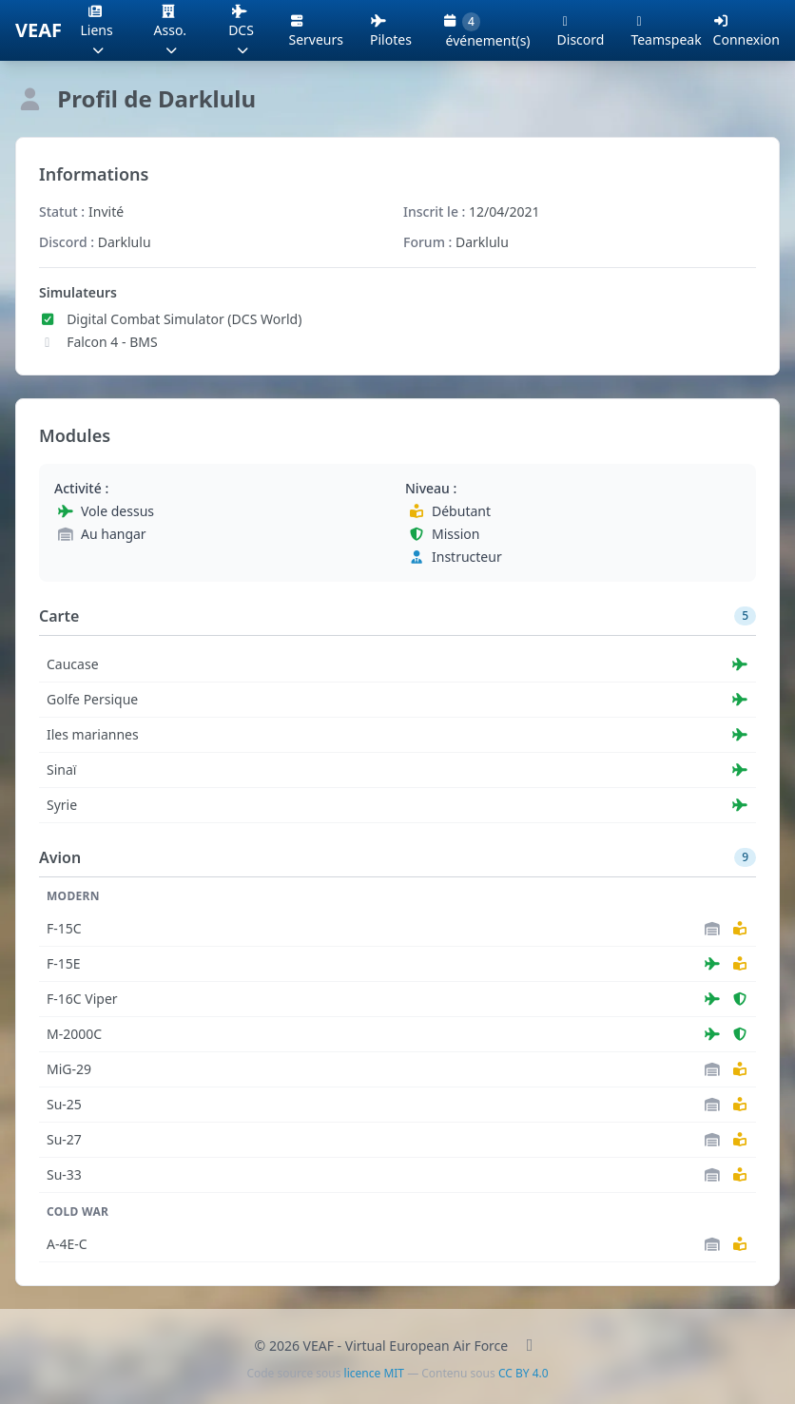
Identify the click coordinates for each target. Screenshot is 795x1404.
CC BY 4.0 (523, 1373)
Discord (581, 29)
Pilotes (391, 29)
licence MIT (374, 1373)
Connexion (746, 31)
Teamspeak (665, 29)
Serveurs (316, 29)
